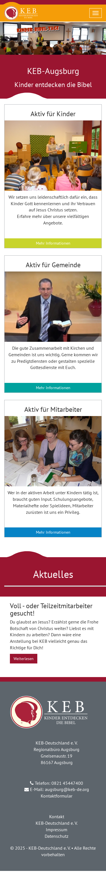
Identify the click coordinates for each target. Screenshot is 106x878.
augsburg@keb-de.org (67, 789)
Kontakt (56, 816)
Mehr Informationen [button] (53, 243)
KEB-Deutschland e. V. (56, 823)
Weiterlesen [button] (24, 658)
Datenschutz (56, 836)
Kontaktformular (56, 796)
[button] (53, 155)
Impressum (56, 829)
